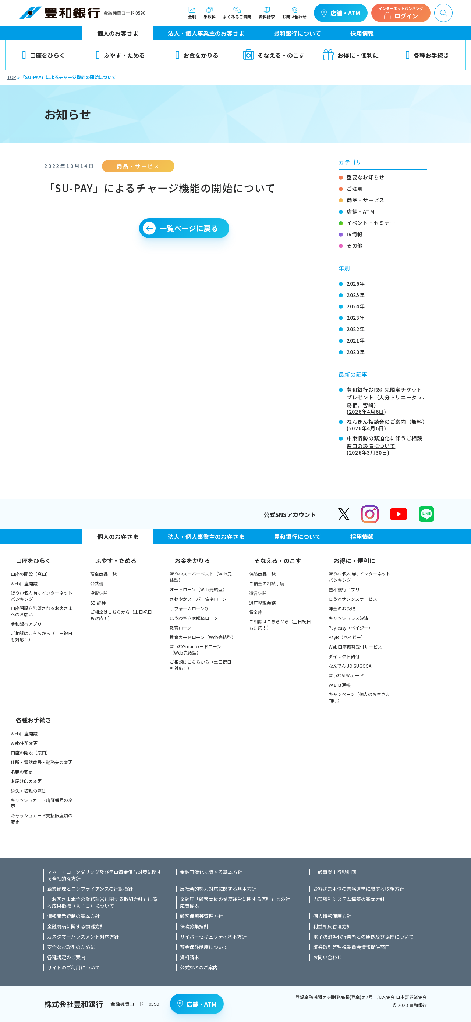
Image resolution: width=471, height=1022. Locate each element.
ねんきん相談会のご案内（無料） (387, 424)
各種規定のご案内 (66, 957)
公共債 (96, 583)
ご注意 (355, 188)
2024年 (356, 306)
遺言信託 (258, 593)
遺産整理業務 (262, 602)
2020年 (356, 351)
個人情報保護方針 (332, 916)
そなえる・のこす (274, 55)
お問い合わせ (294, 13)
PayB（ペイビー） (347, 637)
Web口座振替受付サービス (355, 646)
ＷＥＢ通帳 (340, 685)
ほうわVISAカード (346, 675)
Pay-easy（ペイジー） (351, 627)
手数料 (209, 13)
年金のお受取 (342, 608)
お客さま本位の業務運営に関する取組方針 (358, 889)
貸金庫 (255, 612)
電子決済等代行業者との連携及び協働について (363, 936)
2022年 (356, 329)
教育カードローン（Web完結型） (202, 637)
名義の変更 (22, 771)
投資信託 (99, 593)
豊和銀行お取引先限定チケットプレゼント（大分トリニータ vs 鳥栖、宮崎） (387, 400)
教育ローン (180, 627)
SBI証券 (98, 602)
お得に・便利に (351, 55)
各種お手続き (427, 55)
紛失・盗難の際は (28, 791)
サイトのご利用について (73, 967)
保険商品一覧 (262, 574)
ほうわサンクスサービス (353, 599)
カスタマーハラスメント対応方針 (83, 936)
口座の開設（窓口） (30, 574)
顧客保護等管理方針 (201, 916)
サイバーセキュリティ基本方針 (213, 936)
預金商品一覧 (103, 574)
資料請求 (267, 13)
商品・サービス (366, 200)
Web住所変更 (24, 743)
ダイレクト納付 (344, 656)
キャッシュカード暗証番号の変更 (41, 803)
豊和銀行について (297, 33)
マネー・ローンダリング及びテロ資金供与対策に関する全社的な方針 (104, 875)
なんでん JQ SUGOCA (350, 666)
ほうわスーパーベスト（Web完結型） (201, 576)
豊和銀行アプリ (26, 624)
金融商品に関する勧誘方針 (76, 926)
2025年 (356, 294)
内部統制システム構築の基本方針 (349, 899)
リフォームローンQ (189, 608)
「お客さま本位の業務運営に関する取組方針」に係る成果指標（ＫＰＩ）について (102, 902)
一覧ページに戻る (188, 228)
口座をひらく (43, 55)
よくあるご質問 (237, 13)
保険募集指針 (194, 926)
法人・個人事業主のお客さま (206, 33)
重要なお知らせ (366, 177)
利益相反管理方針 (332, 926)
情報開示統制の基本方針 (73, 916)
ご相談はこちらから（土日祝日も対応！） (41, 636)
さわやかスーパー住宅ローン (198, 599)
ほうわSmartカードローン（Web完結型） (195, 649)
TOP (11, 77)
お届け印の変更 (26, 781)
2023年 (356, 317)
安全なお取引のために (71, 947)
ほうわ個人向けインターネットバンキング (41, 595)
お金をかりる (197, 55)
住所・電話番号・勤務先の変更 (41, 762)
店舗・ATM (340, 12)
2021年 (356, 340)
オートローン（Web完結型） (198, 589)
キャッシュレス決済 (348, 618)
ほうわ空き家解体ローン (194, 618)
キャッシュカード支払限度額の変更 (41, 818)
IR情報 (355, 234)
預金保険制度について (204, 947)
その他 (355, 245)
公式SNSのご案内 (199, 967)
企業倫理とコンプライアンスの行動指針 (90, 889)
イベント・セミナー (371, 222)
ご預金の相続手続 (266, 583)
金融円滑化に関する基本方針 (211, 872)
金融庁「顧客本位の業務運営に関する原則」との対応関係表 (235, 902)
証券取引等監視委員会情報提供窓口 (351, 947)
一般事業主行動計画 (334, 872)
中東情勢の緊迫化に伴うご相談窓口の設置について (387, 444)
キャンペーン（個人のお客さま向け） (359, 697)
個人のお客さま (117, 33)
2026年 (356, 283)
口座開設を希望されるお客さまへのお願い (41, 611)
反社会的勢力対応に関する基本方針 (218, 889)
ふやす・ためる (120, 55)
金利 (192, 13)
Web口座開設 (24, 583)
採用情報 (362, 33)
